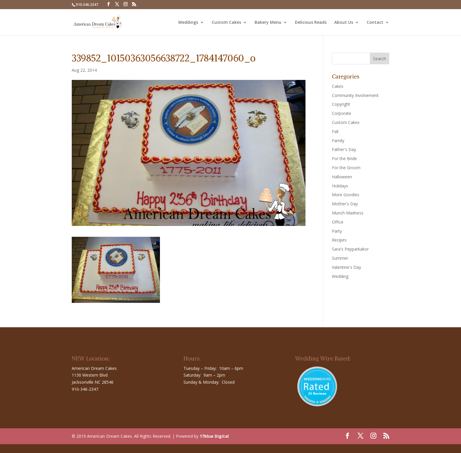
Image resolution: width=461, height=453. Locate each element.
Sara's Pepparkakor (350, 249)
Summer (340, 258)
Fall (335, 131)
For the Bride (344, 158)
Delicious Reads (311, 22)
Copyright (341, 104)
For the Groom (346, 167)
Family (338, 140)
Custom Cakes (226, 22)
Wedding (340, 276)
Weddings (188, 22)
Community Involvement (355, 95)
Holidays (340, 186)
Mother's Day (345, 204)
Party (337, 231)
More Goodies (345, 194)
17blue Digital (214, 436)
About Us (343, 22)
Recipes (339, 240)
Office (337, 222)
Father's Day (344, 149)
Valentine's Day (346, 267)
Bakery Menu (268, 22)
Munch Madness (347, 213)
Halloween (342, 176)
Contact (375, 22)
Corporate (341, 113)
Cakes (337, 86)
